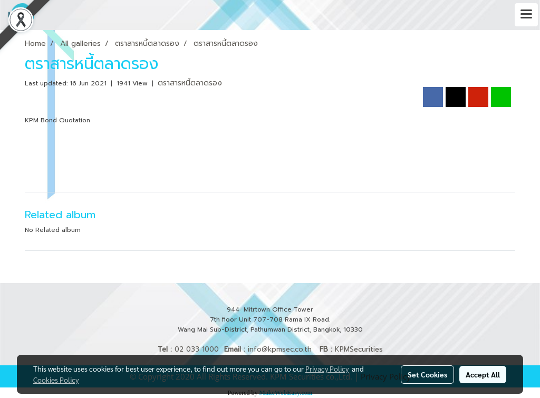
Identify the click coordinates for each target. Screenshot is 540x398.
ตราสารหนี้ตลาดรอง (190, 83)
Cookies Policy (56, 379)
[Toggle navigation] (526, 14)
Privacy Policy (327, 368)
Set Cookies (427, 374)
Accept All (483, 374)
